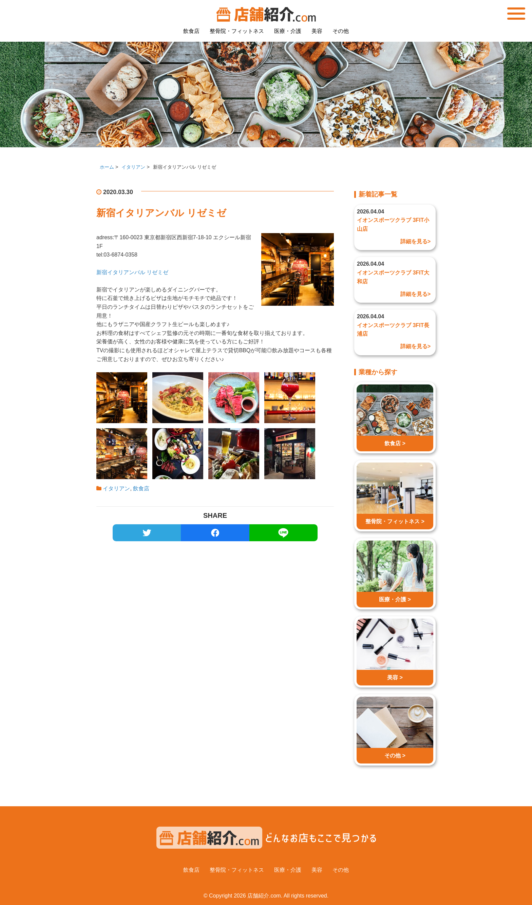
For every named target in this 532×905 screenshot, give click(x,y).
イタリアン (116, 488)
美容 (316, 31)
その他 (340, 31)
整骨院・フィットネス (237, 31)
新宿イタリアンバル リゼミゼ (132, 272)
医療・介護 (287, 31)
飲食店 (191, 31)
